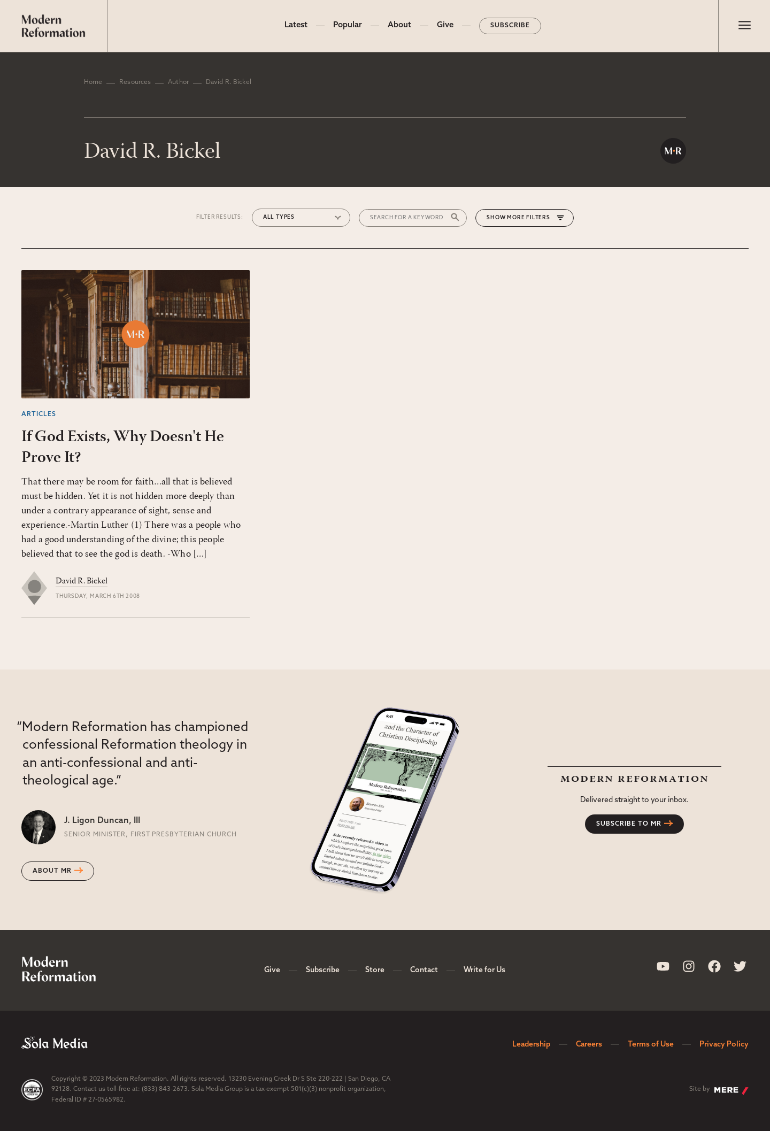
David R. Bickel (81, 581)
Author (178, 82)
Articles (38, 414)
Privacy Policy (724, 1045)
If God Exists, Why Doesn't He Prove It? (122, 447)
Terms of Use (651, 1045)
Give (445, 25)
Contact (424, 970)
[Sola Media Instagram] (688, 966)
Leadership (531, 1045)
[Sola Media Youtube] (663, 966)
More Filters (528, 218)
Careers (589, 1045)
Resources (135, 82)
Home (93, 82)
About (399, 25)
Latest (295, 25)
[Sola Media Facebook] (714, 966)
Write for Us (484, 970)
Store (374, 970)
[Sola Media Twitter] (740, 966)
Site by (719, 1090)
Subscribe (510, 25)
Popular (347, 25)
